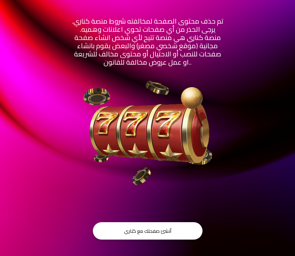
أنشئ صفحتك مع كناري (147, 230)
